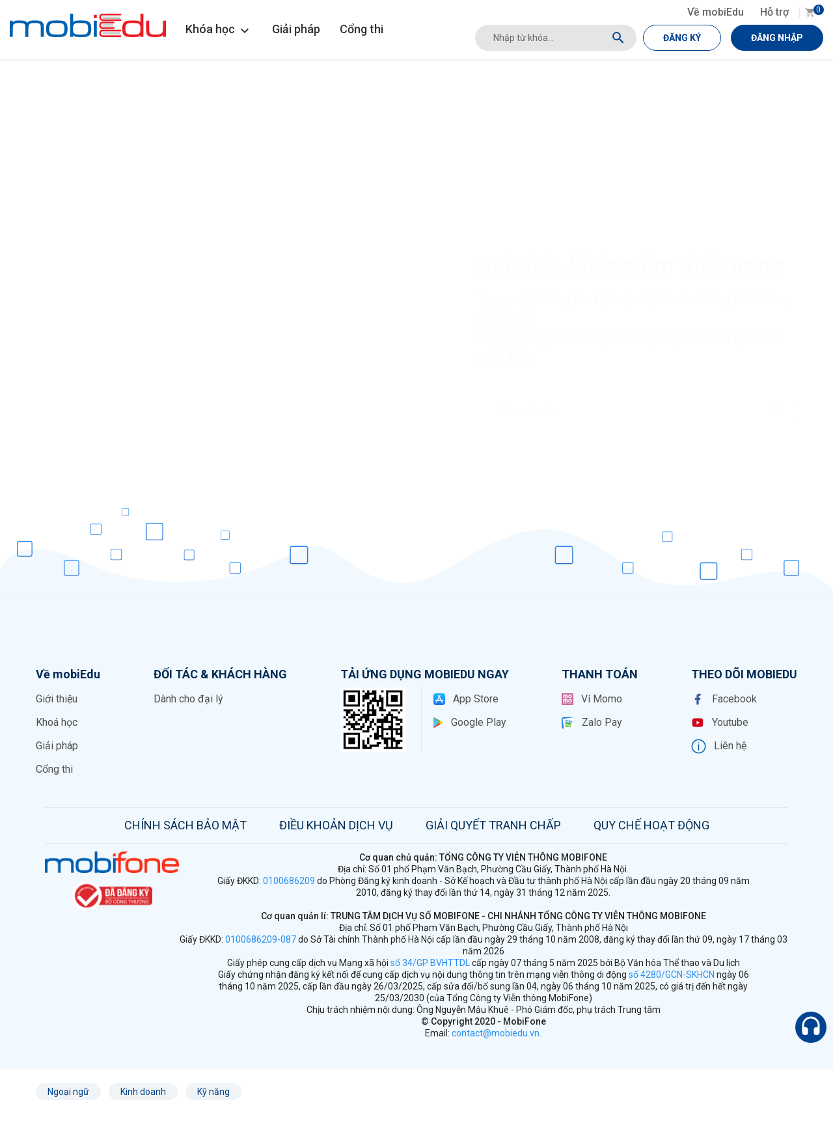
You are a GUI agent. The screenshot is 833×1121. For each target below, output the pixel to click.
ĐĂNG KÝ (682, 38)
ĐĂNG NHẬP (777, 38)
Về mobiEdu (715, 12)
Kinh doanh (143, 1091)
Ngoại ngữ (68, 1091)
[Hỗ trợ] (810, 1027)
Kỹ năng (213, 1091)
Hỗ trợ (774, 12)
